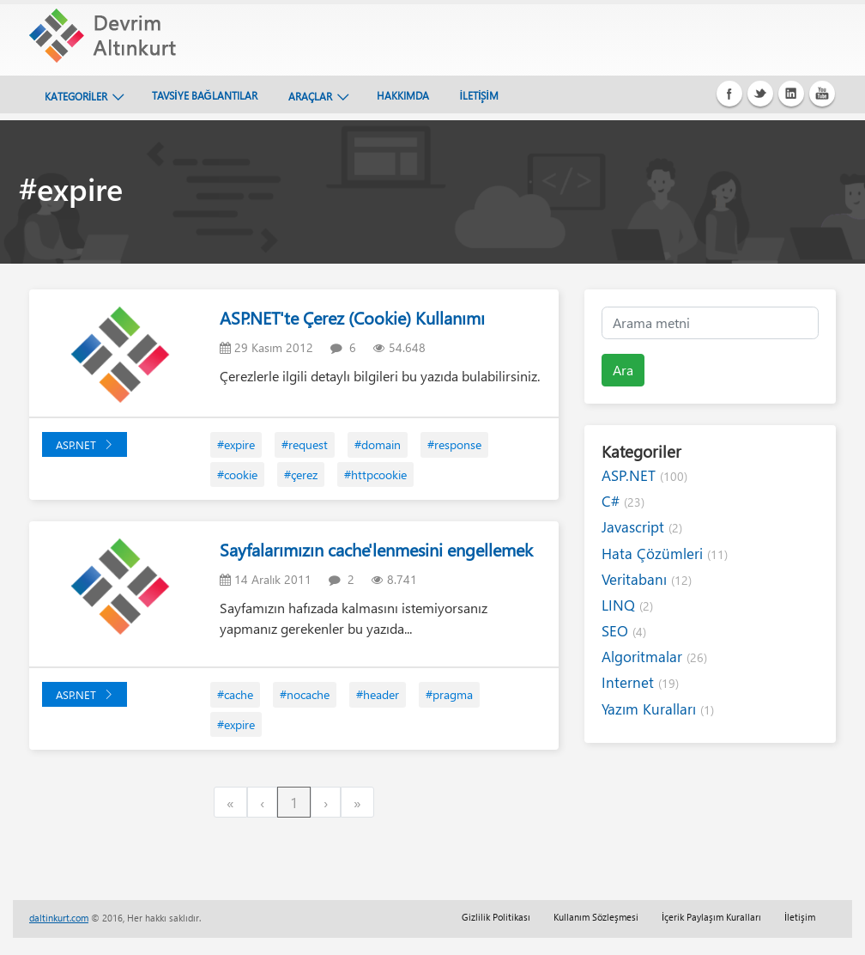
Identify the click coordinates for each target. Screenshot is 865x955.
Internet (640, 682)
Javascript (642, 527)
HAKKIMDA (403, 95)
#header (377, 694)
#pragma (449, 694)
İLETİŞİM (479, 95)
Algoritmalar (654, 656)
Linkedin (791, 93)
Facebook (729, 93)
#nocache (305, 694)
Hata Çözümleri (665, 553)
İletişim (799, 916)
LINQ (627, 605)
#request (304, 444)
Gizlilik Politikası (496, 916)
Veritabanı (647, 579)
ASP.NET (84, 444)
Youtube (822, 93)
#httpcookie (375, 474)
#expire (236, 444)
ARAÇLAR (310, 96)
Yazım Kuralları (658, 709)
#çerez (301, 474)
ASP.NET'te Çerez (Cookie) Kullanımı (352, 317)
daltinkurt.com (58, 917)
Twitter (760, 93)
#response (454, 444)
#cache (235, 694)
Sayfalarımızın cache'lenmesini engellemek (376, 549)
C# (623, 501)
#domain (377, 444)
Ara (623, 370)
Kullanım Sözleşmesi (595, 916)
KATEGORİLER (76, 96)
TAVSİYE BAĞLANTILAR (204, 95)
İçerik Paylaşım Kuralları (711, 916)
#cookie (237, 474)
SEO (624, 630)
